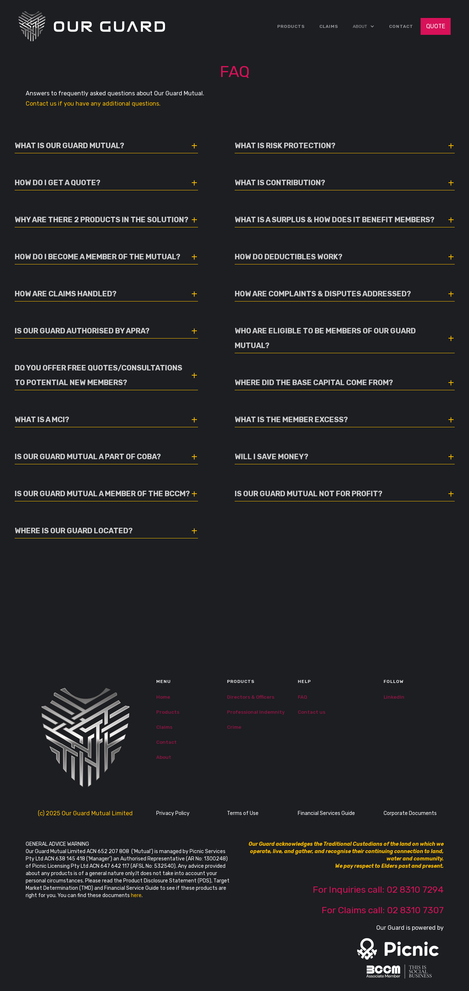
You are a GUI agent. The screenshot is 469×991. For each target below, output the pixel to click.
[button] (363, 26)
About (163, 757)
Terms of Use (243, 813)
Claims (164, 727)
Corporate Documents (410, 813)
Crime (234, 727)
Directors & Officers (250, 697)
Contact (401, 26)
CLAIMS (328, 26)
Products (291, 26)
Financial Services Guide (326, 813)
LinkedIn (394, 697)
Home (163, 697)
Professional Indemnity (256, 712)
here (136, 895)
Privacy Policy (173, 813)
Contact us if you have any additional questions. (93, 103)
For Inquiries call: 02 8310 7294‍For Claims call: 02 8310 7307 (378, 899)
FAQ (302, 697)
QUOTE (435, 26)
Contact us (311, 712)
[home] (91, 26)
